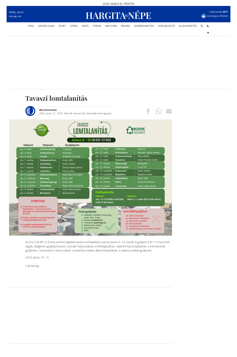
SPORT (62, 25)
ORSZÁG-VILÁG (46, 25)
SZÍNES (74, 25)
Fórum (97, 25)
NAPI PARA (111, 25)
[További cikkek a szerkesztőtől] (32, 107)
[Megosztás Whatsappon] (158, 112)
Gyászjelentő (166, 25)
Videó (85, 25)
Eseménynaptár (144, 25)
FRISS (31, 25)
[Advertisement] (118, 61)
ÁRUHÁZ (125, 25)
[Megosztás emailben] (169, 112)
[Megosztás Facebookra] (148, 112)
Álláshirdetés (188, 25)
